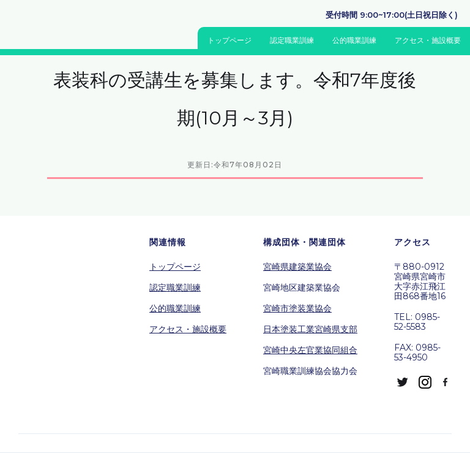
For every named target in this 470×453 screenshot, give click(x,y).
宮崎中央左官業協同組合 (310, 350)
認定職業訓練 (292, 40)
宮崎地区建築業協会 (301, 287)
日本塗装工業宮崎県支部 (310, 329)
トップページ (229, 40)
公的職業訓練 (354, 40)
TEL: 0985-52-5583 (417, 322)
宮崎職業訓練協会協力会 (310, 371)
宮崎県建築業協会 (297, 267)
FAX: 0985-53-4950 (417, 352)
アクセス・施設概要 (428, 40)
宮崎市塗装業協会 (297, 308)
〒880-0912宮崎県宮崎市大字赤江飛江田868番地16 (420, 281)
